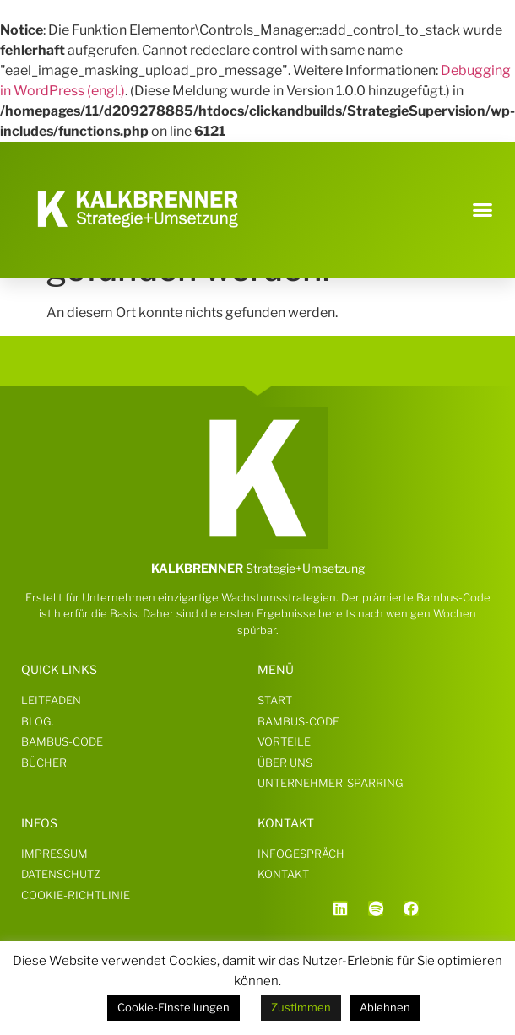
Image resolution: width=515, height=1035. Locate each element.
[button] (483, 209)
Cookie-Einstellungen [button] (173, 1007)
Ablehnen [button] (385, 1007)
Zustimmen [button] (301, 1007)
